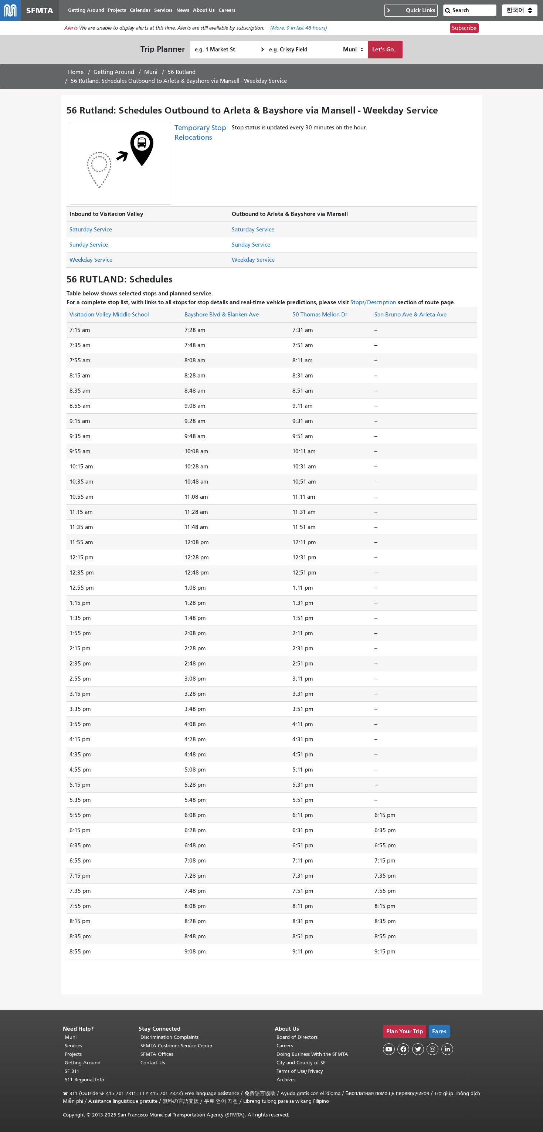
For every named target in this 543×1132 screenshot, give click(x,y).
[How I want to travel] (353, 49)
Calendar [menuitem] (140, 10)
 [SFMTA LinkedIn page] (447, 1049)
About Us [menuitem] (204, 10)
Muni (150, 72)
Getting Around (114, 72)
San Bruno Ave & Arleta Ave (410, 314)
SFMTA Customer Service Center (176, 1046)
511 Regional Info (84, 1080)
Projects (73, 1054)
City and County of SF (301, 1063)
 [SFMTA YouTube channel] (389, 1049)
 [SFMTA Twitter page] (418, 1049)
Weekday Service (90, 260)
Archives (285, 1080)
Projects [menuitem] (117, 10)
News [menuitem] (182, 10)
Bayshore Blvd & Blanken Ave (221, 314)
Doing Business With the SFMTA (312, 1054)
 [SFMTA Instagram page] (432, 1049)
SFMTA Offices (156, 1054)
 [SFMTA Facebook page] (403, 1049)
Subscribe (464, 28)
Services (73, 1046)
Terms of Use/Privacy (299, 1071)
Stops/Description (373, 302)
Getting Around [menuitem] (86, 10)
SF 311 (72, 1071)
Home (76, 72)
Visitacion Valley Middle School (109, 314)
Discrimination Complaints (169, 1037)
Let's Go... (385, 49)
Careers (284, 1046)
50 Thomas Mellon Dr (319, 314)
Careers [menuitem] (226, 10)
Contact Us (152, 1063)
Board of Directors (297, 1037)
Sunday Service (88, 244)
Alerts (71, 28)
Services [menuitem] (163, 10)
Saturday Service (90, 229)
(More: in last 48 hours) (298, 28)
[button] (519, 10)
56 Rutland (181, 72)
